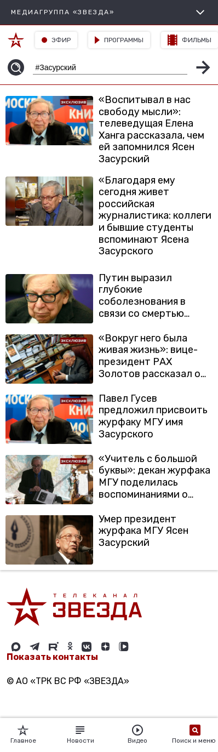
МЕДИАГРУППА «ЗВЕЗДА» (109, 12)
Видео (137, 734)
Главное (23, 734)
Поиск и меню (194, 734)
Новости (80, 734)
